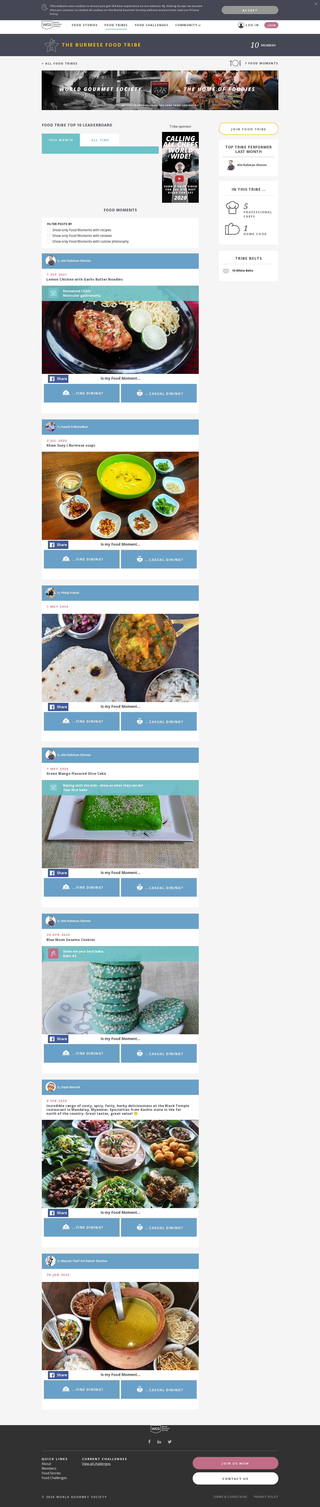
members (264, 45)
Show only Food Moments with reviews (82, 236)
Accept (250, 10)
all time (100, 140)
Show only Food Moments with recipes (81, 230)
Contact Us (235, 1479)
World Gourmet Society (52, 25)
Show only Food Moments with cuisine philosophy (90, 241)
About (46, 1463)
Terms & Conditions (230, 1497)
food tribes (116, 25)
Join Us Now (235, 1463)
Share (58, 378)
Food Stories (85, 25)
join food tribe (248, 129)
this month (60, 140)
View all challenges (96, 1463)
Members (49, 1468)
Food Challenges (152, 25)
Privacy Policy (266, 1497)
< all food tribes (60, 63)
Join (272, 25)
